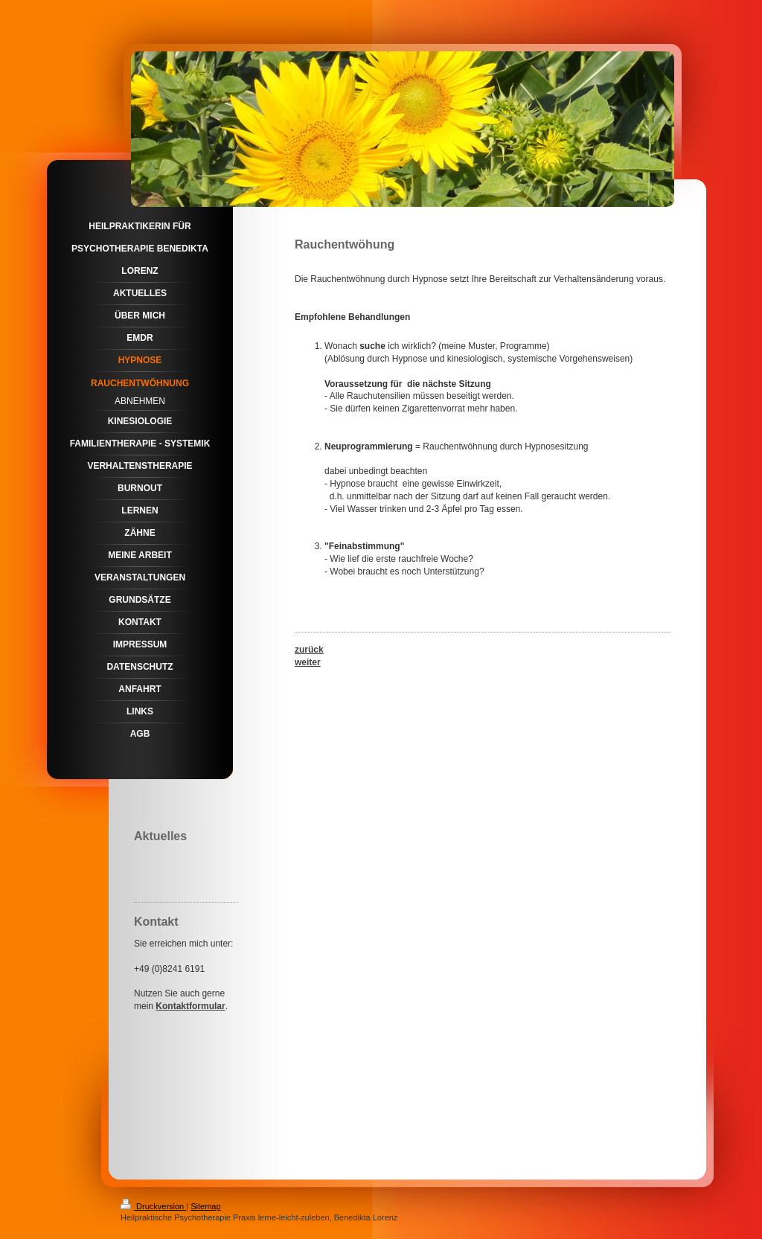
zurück (309, 649)
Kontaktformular (190, 1006)
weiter (308, 662)
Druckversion (153, 1206)
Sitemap (205, 1206)
